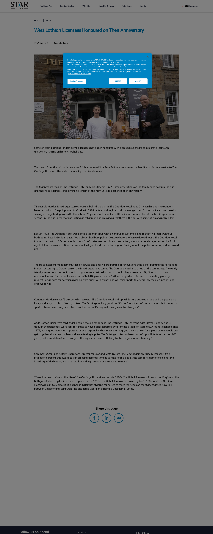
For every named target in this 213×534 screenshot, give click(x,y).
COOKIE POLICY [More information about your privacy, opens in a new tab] (74, 74)
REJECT (118, 81)
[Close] (148, 57)
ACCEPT (138, 81)
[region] (107, 70)
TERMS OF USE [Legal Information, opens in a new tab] (85, 74)
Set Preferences (76, 81)
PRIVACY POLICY (93, 62)
